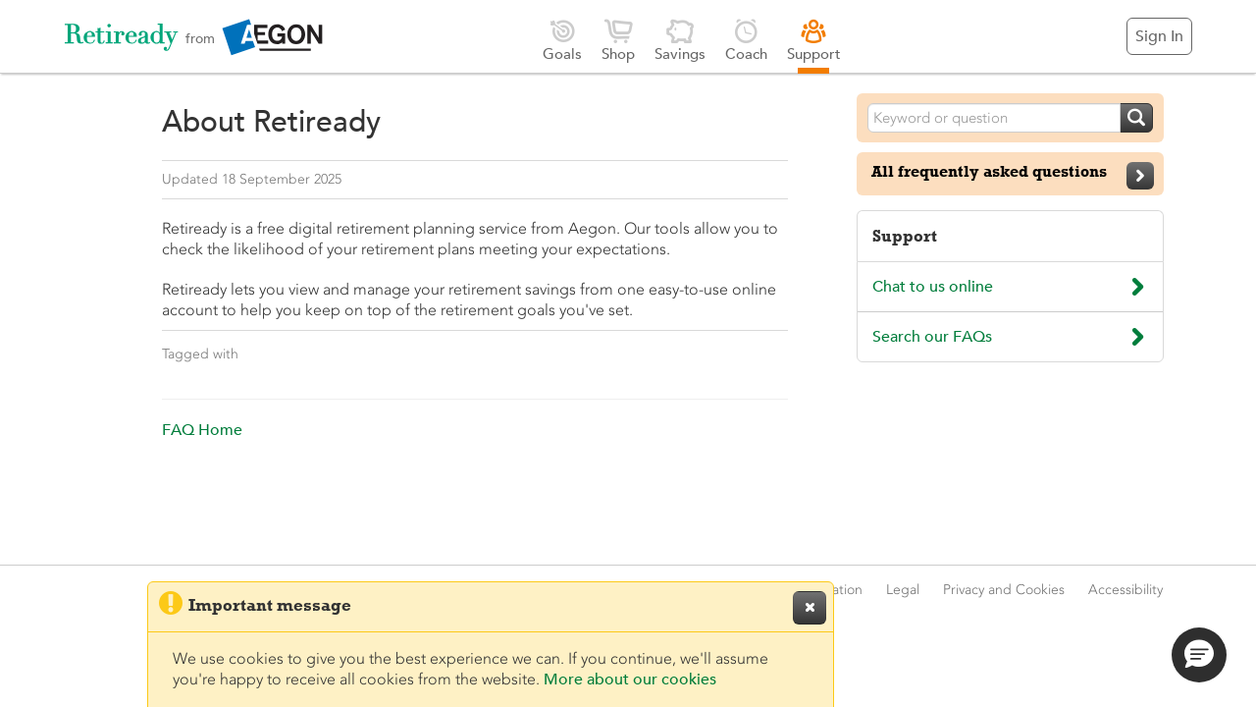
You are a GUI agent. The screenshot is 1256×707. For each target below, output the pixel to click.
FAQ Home (202, 430)
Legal (902, 589)
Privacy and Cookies (1004, 589)
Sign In (1159, 36)
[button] (1199, 654)
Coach (746, 40)
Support (814, 40)
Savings (680, 40)
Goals (562, 40)
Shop (618, 40)
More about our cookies (630, 679)
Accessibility (1125, 589)
